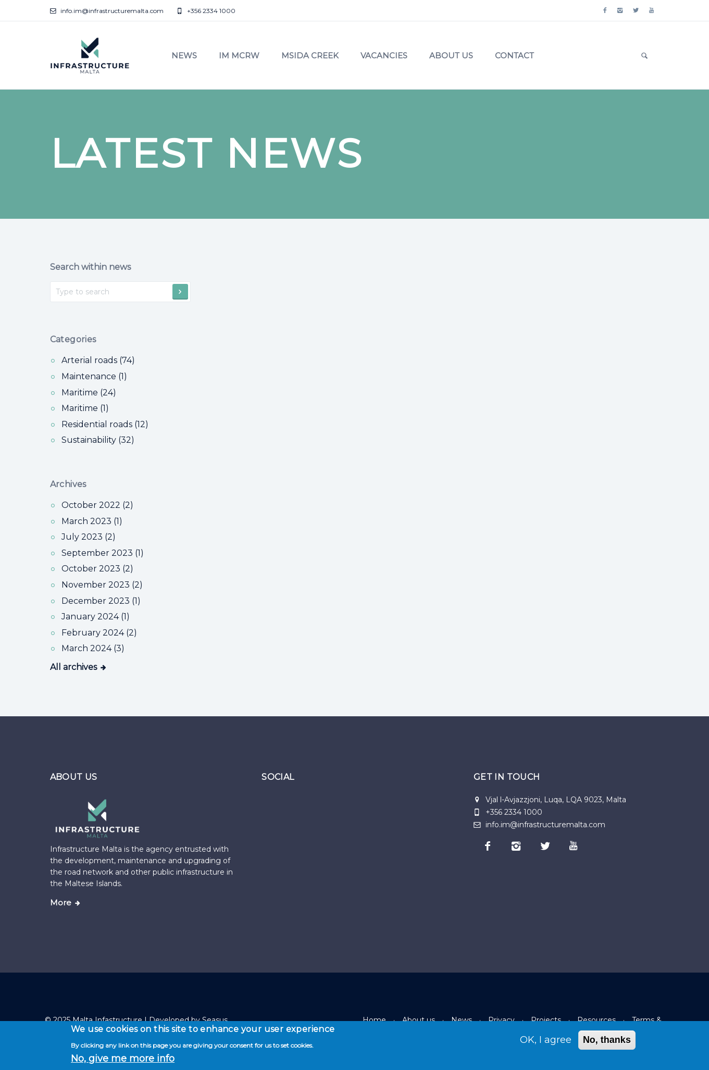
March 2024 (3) (93, 648)
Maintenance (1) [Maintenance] (94, 376)
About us (451, 55)
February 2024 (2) (99, 633)
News (184, 55)
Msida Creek (310, 55)
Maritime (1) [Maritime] (85, 408)
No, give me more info (123, 1058)
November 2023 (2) (102, 585)
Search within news (90, 267)
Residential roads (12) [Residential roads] (104, 424)
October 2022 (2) (97, 505)
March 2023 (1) (91, 521)
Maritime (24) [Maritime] (88, 392)
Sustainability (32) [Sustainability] (97, 440)
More (60, 902)
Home (374, 1020)
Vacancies (383, 55)
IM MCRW (239, 55)
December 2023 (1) (101, 601)
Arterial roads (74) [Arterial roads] (98, 360)
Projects (546, 1020)
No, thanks (607, 1040)
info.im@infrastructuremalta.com (107, 11)
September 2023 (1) (102, 553)
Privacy (501, 1020)
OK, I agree (545, 1040)
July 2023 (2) (88, 537)
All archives (73, 667)
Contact (514, 55)
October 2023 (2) (97, 569)
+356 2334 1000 (206, 11)
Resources (596, 1020)
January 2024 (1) (95, 616)
